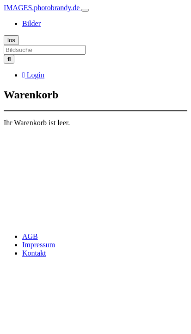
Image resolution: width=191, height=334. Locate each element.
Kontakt (34, 253)
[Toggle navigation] (85, 10)
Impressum (38, 245)
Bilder (31, 23)
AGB (30, 236)
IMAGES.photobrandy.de (42, 8)
